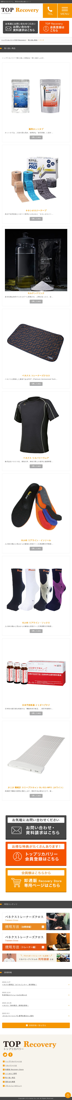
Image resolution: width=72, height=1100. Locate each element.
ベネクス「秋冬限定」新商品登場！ (15, 1005)
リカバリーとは (11, 1065)
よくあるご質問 (11, 1073)
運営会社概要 (10, 1082)
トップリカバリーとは (13, 1061)
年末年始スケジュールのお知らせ (14, 995)
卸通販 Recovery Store (14, 1069)
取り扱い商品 (10, 1077)
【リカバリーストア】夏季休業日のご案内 (18, 1016)
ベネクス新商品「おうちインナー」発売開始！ (19, 984)
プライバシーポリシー (13, 1086)
